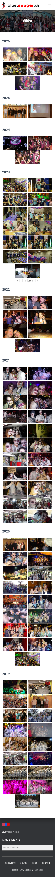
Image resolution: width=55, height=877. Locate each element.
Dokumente (10, 863)
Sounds (24, 863)
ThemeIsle (38, 870)
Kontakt (46, 863)
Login (34, 863)
